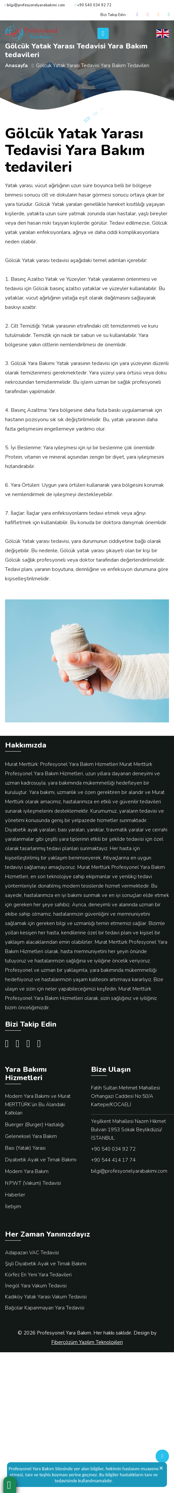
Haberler (15, 1194)
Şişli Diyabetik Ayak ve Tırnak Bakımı (45, 1263)
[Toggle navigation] (103, 33)
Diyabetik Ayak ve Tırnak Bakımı (40, 1159)
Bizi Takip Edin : (114, 14)
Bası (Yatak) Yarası (25, 1148)
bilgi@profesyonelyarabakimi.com (34, 5)
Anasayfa (16, 65)
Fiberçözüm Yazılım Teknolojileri (87, 1342)
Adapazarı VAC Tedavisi (32, 1252)
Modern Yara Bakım (27, 1171)
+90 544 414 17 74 (113, 1160)
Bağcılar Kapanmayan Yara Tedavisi (44, 1307)
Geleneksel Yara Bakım (31, 1136)
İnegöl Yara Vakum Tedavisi (36, 1285)
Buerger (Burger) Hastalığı (34, 1124)
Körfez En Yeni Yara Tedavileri (38, 1274)
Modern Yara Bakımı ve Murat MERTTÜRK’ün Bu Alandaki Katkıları (38, 1104)
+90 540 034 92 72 (93, 5)
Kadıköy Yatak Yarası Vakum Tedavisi (46, 1296)
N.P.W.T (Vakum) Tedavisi (33, 1183)
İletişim (13, 1206)
